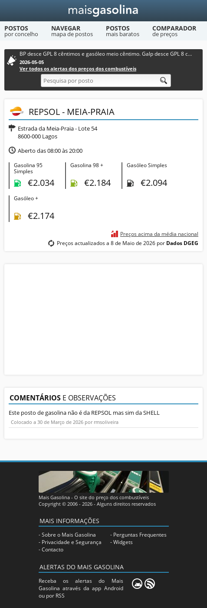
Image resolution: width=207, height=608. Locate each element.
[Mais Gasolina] (103, 10)
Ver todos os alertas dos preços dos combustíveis (78, 68)
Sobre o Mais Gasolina (69, 534)
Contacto (52, 549)
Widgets (123, 542)
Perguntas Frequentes (140, 534)
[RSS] (150, 583)
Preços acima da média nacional (159, 234)
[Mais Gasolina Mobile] (137, 583)
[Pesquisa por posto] (106, 80)
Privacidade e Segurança (72, 542)
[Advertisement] (104, 318)
